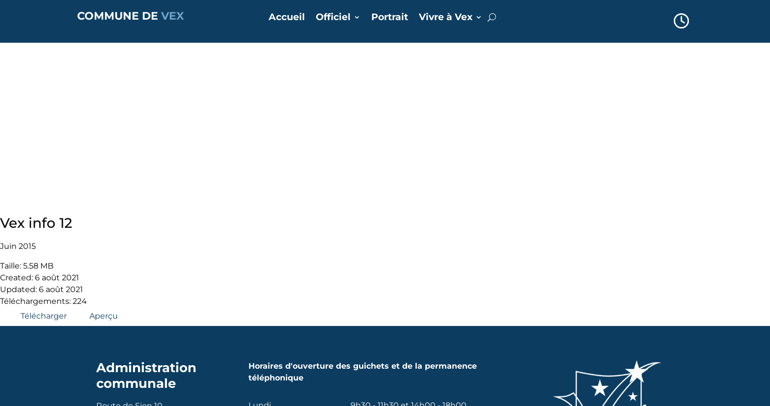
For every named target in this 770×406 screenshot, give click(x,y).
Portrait (389, 18)
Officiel (333, 18)
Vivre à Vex (445, 18)
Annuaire (283, 311)
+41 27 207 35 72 (142, 284)
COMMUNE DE (130, 16)
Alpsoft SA (195, 397)
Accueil (287, 18)
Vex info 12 (36, 50)
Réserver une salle (302, 339)
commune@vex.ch (147, 295)
